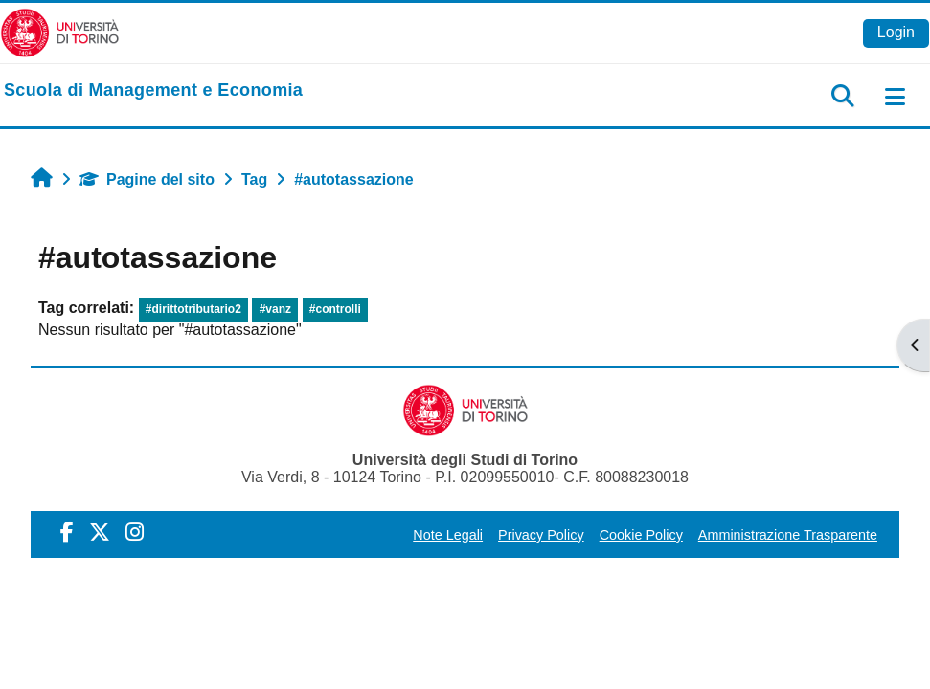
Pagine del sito (147, 179)
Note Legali (448, 535)
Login (896, 32)
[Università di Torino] (60, 32)
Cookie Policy (641, 535)
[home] (153, 90)
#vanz (275, 309)
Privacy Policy (541, 535)
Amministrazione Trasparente (787, 535)
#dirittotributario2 (193, 309)
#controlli (335, 309)
